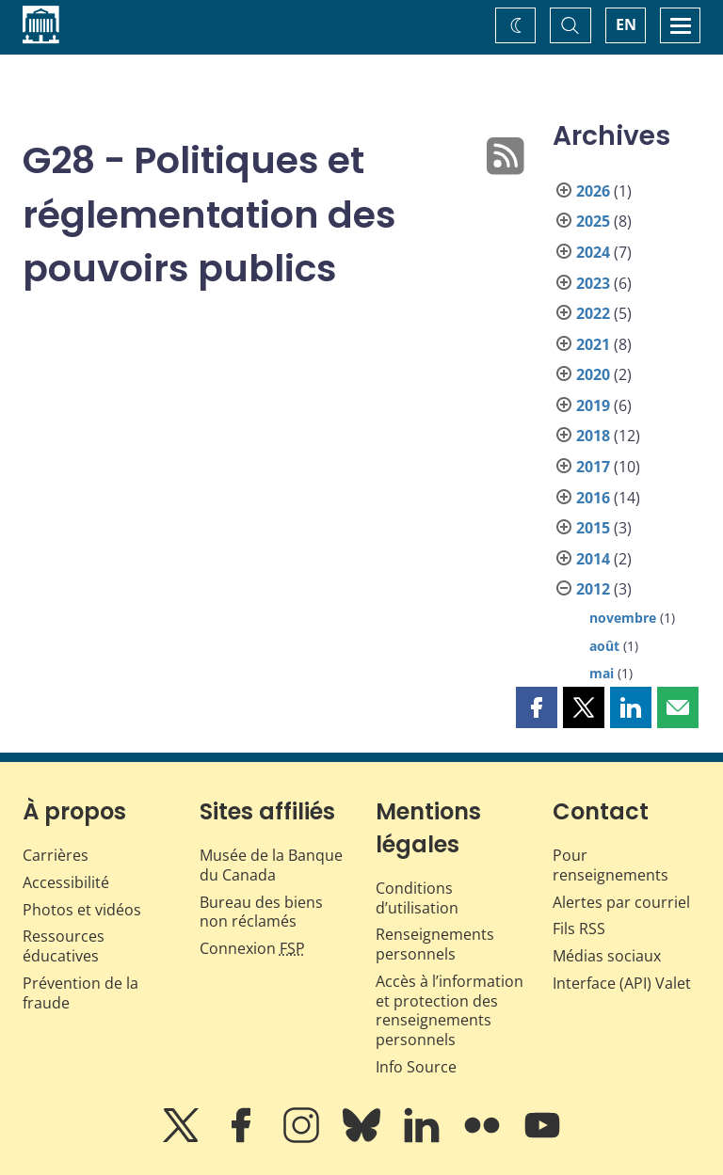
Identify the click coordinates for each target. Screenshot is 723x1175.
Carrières (55, 855)
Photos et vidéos (82, 909)
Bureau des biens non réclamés (261, 912)
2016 (593, 497)
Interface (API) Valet (622, 983)
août (604, 646)
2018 (593, 435)
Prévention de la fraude (80, 993)
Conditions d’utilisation (417, 898)
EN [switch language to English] (626, 24)
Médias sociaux (607, 955)
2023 (593, 283)
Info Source (416, 1066)
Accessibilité (66, 882)
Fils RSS (579, 928)
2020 (593, 374)
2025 (593, 221)
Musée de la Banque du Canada (271, 865)
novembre (622, 618)
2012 (593, 589)
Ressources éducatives (63, 946)
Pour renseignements (610, 865)
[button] (536, 707)
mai (601, 673)
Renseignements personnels (435, 944)
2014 (593, 558)
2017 (593, 466)
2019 (593, 405)
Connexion (252, 948)
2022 (593, 313)
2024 (593, 252)
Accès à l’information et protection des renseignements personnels (449, 1010)
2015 (593, 527)
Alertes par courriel (621, 902)
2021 (593, 344)
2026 (593, 191)
